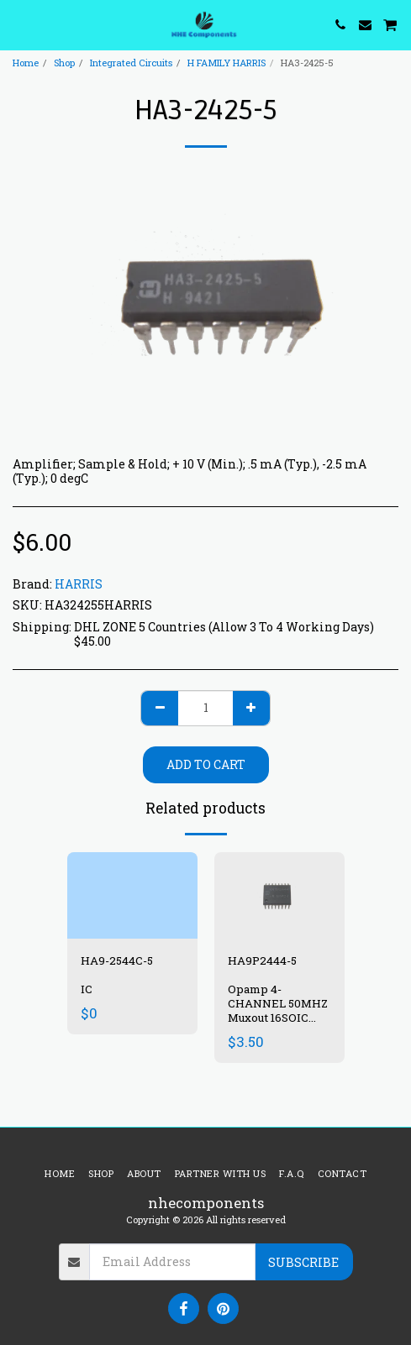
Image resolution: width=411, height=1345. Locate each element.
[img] (132, 895)
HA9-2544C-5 (117, 960)
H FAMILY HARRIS (226, 62)
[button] (18, 24)
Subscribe (303, 1262)
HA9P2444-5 (262, 960)
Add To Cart (205, 764)
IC (86, 989)
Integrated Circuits (131, 62)
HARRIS (79, 584)
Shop (64, 62)
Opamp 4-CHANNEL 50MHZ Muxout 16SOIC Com (278, 1010)
